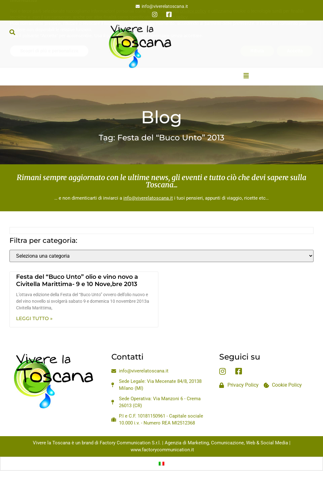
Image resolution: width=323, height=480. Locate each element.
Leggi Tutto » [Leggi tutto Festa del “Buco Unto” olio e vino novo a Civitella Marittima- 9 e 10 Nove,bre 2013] (34, 318)
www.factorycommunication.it (162, 450)
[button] (12, 32)
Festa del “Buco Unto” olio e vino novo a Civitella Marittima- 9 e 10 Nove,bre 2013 (77, 280)
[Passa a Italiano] (161, 463)
